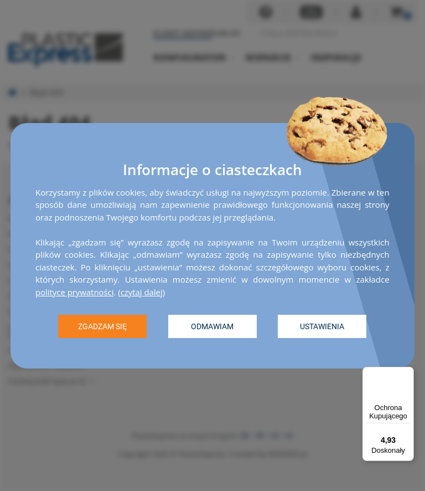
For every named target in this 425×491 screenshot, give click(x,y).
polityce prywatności (75, 291)
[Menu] (407, 373)
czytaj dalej (142, 291)
